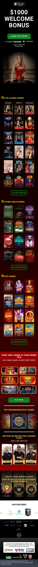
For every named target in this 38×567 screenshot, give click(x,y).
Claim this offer (19, 36)
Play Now (19, 400)
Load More (19, 192)
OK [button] (35, 561)
